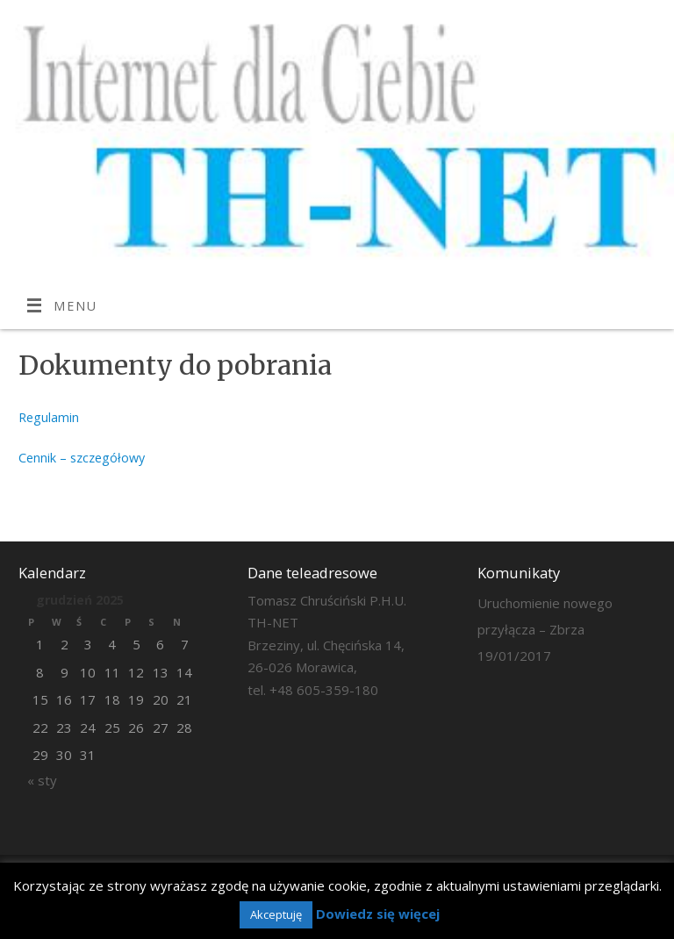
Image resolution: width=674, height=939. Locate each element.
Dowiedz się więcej (378, 913)
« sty (42, 780)
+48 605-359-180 (323, 690)
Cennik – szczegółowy (81, 457)
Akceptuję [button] (276, 914)
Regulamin (48, 417)
